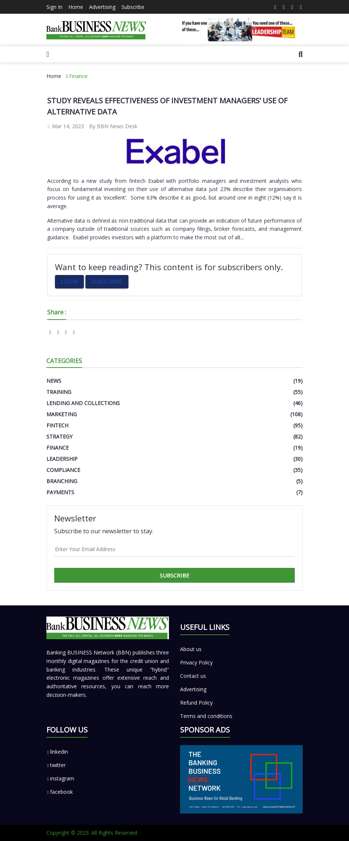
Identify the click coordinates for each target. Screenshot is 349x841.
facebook (59, 791)
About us (191, 649)
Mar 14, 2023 (65, 126)
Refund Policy (196, 702)
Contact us (193, 675)
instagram (60, 778)
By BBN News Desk (113, 126)
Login (69, 282)
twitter (56, 765)
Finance (78, 76)
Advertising (102, 6)
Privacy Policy (196, 662)
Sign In (54, 6)
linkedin (57, 751)
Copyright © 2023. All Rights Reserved (91, 832)
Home (75, 6)
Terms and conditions (206, 715)
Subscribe (132, 6)
